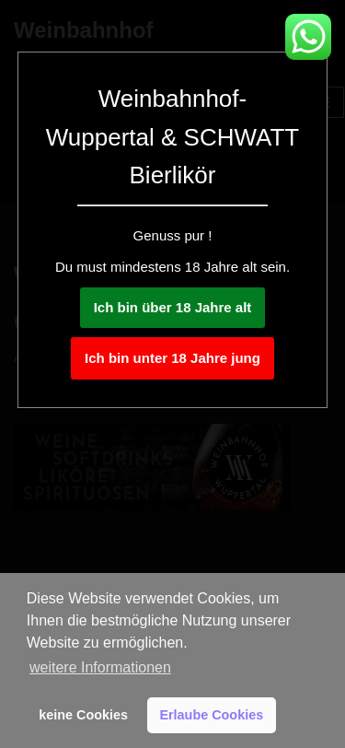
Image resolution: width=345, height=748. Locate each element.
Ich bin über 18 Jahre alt (173, 307)
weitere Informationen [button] (100, 667)
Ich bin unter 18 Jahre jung (172, 358)
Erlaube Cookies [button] (211, 714)
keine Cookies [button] (83, 714)
